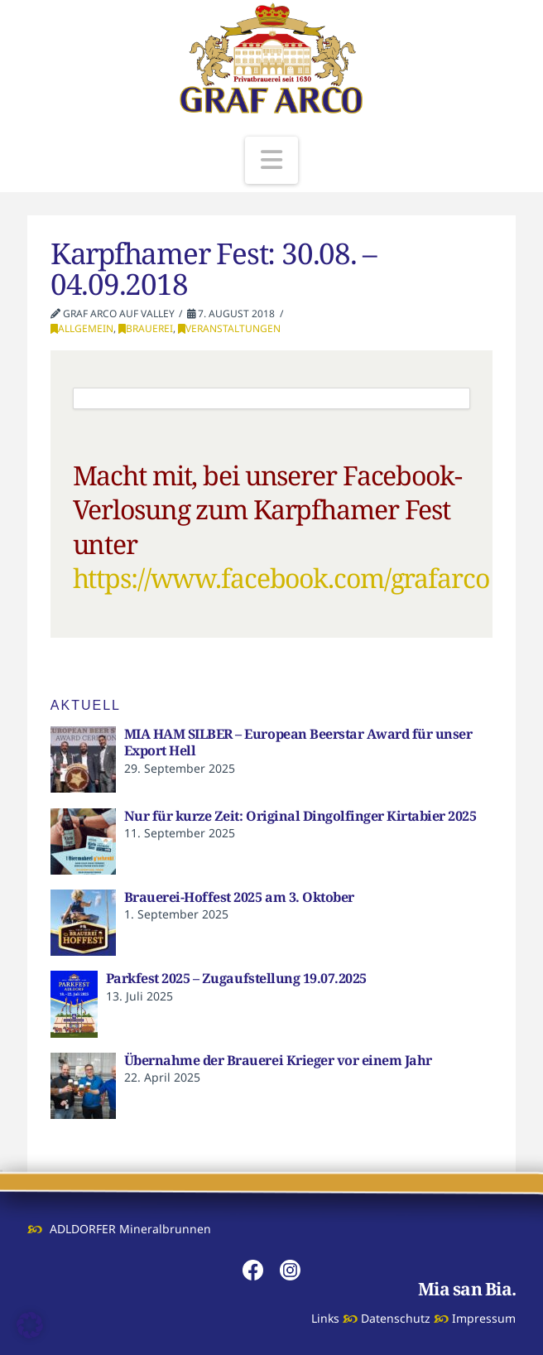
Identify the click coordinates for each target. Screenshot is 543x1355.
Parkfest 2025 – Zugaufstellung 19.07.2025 (236, 978)
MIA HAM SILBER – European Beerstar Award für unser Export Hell (298, 742)
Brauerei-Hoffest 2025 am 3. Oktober (239, 897)
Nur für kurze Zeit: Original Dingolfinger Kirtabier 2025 (300, 816)
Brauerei (145, 328)
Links (325, 1318)
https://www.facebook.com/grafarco (281, 578)
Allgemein (81, 328)
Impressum (484, 1318)
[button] (271, 160)
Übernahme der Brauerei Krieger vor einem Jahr (278, 1060)
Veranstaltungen (229, 328)
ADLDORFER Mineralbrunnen (130, 1229)
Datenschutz (395, 1318)
